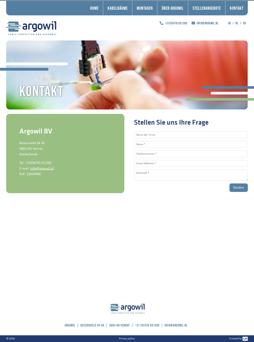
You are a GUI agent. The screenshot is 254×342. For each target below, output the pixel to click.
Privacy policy (127, 338)
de (229, 23)
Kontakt (236, 8)
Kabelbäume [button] (118, 8)
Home (94, 8)
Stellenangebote (207, 8)
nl (236, 23)
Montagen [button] (145, 8)
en (244, 23)
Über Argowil (173, 8)
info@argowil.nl (42, 168)
